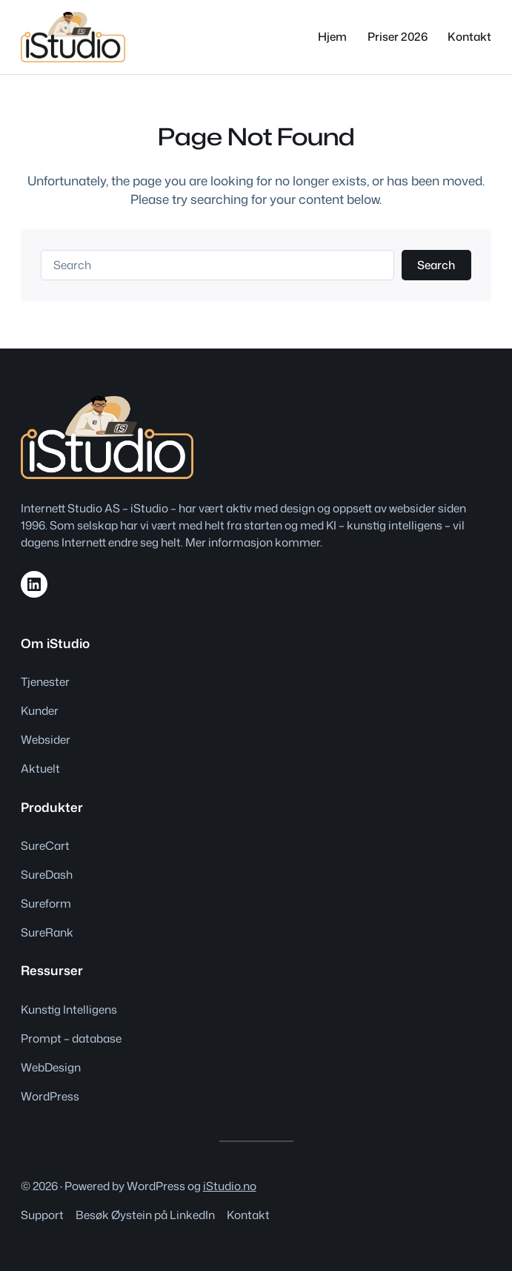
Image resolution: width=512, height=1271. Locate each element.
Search (436, 265)
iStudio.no (229, 1186)
